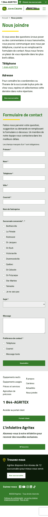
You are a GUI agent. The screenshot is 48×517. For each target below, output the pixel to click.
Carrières (30, 391)
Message (7, 323)
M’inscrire (24, 456)
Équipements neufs (11, 385)
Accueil (5, 18)
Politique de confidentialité (13, 509)
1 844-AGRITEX (9, 3)
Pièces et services (11, 394)
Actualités (30, 396)
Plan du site (24, 511)
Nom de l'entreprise (11, 215)
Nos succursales (13, 98)
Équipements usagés (12, 390)
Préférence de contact (13, 345)
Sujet (6, 306)
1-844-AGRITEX (10, 67)
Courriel (7, 202)
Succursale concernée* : (14, 228)
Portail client (24, 427)
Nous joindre (31, 400)
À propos (30, 387)
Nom (5, 164)
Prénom (7, 151)
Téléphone (8, 176)
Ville (5, 189)
